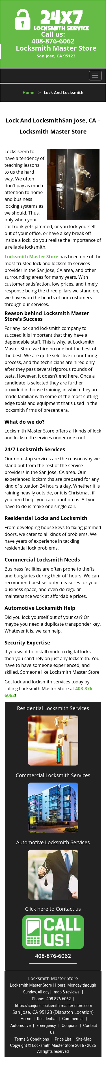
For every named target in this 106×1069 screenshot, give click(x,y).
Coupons (69, 1025)
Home (28, 92)
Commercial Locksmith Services (53, 775)
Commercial (72, 1018)
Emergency (46, 1025)
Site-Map (84, 1039)
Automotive (20, 1025)
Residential (47, 1018)
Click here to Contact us (53, 909)
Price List (63, 1039)
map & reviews (67, 992)
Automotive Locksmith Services (53, 842)
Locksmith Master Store (31, 256)
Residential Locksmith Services (53, 708)
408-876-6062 (53, 40)
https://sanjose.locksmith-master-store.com (53, 1005)
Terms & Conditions (31, 1039)
